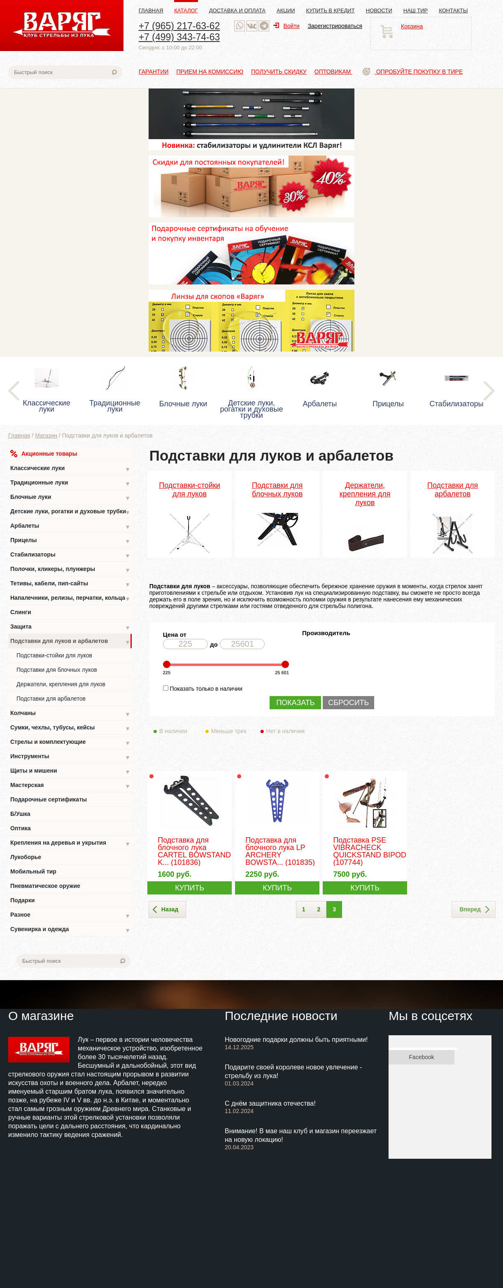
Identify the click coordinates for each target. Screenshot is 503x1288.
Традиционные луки (70, 483)
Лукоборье (25, 857)
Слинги (20, 612)
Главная (151, 10)
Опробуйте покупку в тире (413, 71)
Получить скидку (279, 71)
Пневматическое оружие (45, 886)
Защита (70, 627)
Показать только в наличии (206, 688)
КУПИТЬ (189, 888)
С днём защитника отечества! (270, 1103)
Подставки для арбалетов (51, 698)
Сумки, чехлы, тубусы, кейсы (70, 728)
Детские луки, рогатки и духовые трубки (70, 512)
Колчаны (70, 714)
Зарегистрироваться (335, 26)
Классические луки (70, 469)
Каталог (186, 10)
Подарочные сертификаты (48, 799)
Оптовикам (333, 71)
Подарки (22, 900)
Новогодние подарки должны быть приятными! (296, 1039)
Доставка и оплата (237, 10)
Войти (286, 26)
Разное (70, 915)
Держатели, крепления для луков (60, 684)
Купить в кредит (330, 10)
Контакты (453, 10)
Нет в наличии (285, 731)
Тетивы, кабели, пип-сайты (70, 584)
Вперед (474, 909)
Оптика (20, 828)
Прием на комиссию (209, 71)
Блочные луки (70, 498)
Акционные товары (43, 453)
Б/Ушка (20, 814)
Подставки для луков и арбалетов (70, 642)
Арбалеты (70, 526)
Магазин (46, 435)
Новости (379, 10)
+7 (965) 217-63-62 (179, 26)
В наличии (178, 731)
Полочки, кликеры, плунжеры (70, 570)
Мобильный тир (33, 871)
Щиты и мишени (70, 771)
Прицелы (70, 541)
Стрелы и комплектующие (70, 742)
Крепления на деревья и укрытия (70, 843)
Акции (286, 10)
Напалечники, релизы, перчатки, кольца (70, 598)
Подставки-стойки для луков (54, 655)
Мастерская (70, 786)
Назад (166, 909)
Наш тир (415, 10)
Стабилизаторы (70, 555)
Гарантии (154, 71)
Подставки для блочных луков (56, 669)
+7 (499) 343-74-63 (179, 37)
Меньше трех (230, 731)
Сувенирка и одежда (70, 930)
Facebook (421, 1057)
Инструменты (70, 757)
